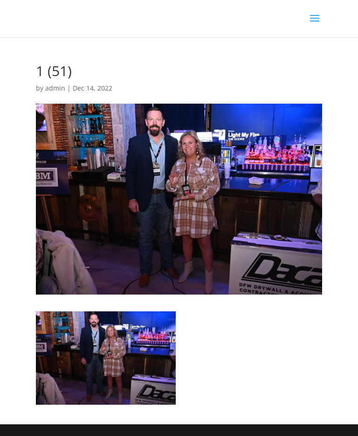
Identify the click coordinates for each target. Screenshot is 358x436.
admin (55, 88)
